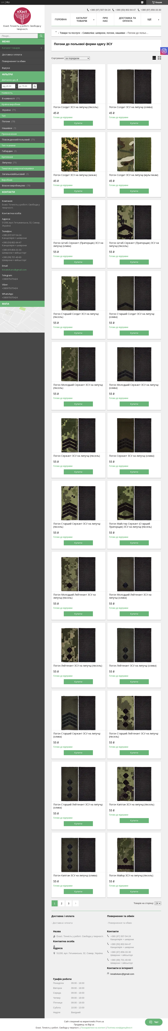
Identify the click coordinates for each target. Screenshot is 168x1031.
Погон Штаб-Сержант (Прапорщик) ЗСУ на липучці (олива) (78, 244)
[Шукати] (41, 35)
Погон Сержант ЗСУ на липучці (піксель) (76, 455)
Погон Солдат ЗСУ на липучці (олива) (131, 107)
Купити (78, 123)
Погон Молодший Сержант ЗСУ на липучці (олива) (133, 386)
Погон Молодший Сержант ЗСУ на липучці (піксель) (78, 386)
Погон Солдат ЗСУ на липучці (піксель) (75, 107)
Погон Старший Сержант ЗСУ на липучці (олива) (76, 735)
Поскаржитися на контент (93, 1028)
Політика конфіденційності (119, 1028)
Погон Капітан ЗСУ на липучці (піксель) (131, 804)
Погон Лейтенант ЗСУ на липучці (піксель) (77, 665)
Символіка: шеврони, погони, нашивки (103, 33)
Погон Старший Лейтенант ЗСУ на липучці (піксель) (133, 735)
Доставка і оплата (12, 54)
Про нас (105, 19)
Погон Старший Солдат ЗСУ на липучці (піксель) (76, 315)
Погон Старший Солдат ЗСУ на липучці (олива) (131, 315)
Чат (153, 1022)
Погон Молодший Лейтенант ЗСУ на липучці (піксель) (74, 596)
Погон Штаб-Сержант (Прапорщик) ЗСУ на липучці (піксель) (134, 244)
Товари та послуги (70, 33)
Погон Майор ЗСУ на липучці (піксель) (131, 875)
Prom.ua (100, 1021)
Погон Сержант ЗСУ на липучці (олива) (131, 455)
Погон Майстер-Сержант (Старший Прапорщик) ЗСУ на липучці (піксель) (130, 525)
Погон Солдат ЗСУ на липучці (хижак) (75, 175)
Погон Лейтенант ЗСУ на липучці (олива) (133, 665)
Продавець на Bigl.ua (84, 1024)
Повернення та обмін (14, 61)
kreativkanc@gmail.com (14, 269)
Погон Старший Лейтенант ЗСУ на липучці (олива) (78, 806)
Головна (61, 19)
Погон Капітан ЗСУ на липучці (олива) (75, 875)
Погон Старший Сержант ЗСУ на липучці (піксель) (76, 525)
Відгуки (6, 67)
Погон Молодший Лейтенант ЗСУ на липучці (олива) (130, 596)
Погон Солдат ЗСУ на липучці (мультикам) (133, 175)
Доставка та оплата (127, 19)
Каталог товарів (11, 47)
